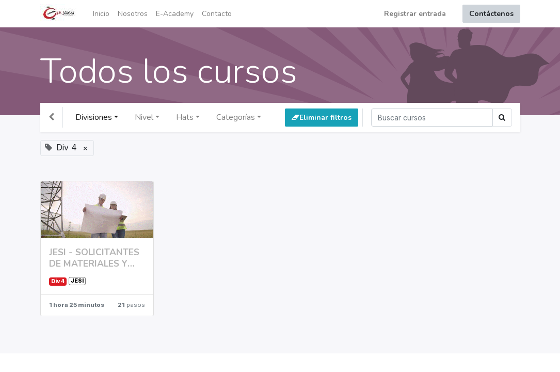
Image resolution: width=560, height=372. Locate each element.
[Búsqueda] (432, 118)
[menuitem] (101, 13)
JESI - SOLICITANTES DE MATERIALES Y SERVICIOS (94, 258)
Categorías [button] (235, 117)
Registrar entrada (415, 14)
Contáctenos (491, 14)
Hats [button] (185, 117)
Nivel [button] (144, 117)
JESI (77, 280)
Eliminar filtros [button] (321, 117)
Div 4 (58, 281)
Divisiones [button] (93, 117)
